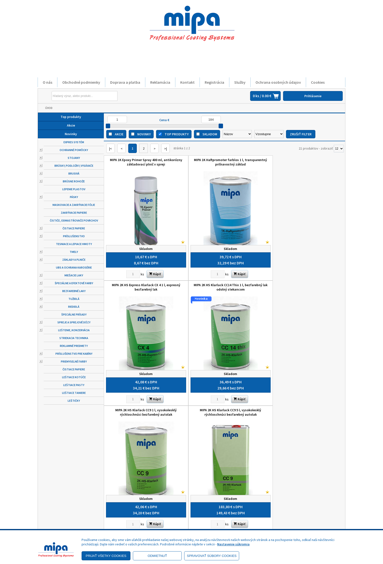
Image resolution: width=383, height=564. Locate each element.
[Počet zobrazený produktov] (339, 149)
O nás (47, 82)
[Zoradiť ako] (269, 134)
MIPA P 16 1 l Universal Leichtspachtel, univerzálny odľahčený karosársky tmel (315, 366)
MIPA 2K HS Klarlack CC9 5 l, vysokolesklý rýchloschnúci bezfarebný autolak (194, 265)
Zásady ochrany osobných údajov (72, 507)
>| (165, 148)
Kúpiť (143, 250)
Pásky (74, 197)
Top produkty (71, 117)
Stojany (74, 158)
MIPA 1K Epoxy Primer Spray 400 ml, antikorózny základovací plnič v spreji (133, 164)
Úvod (49, 108)
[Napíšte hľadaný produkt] (73, 96)
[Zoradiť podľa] (237, 134)
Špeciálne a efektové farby (74, 283)
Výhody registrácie (61, 528)
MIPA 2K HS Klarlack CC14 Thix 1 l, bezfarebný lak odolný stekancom (315, 162)
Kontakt (187, 82)
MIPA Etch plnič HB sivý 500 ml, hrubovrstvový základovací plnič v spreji (194, 366)
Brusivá (73, 173)
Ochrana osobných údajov (278, 82)
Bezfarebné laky (73, 291)
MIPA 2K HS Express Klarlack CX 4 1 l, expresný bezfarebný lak (255, 162)
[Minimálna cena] (117, 119)
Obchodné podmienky (81, 82)
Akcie (71, 125)
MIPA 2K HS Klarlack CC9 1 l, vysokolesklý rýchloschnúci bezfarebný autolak (134, 265)
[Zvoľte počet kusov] (121, 250)
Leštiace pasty (73, 385)
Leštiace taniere (74, 393)
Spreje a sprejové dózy (73, 322)
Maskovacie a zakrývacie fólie (74, 205)
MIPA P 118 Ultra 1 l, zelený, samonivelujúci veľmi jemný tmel (255, 363)
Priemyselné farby (74, 361)
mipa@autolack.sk (214, 516)
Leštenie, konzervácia (74, 330)
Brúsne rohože (74, 181)
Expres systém (74, 142)
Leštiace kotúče (74, 377)
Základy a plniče (73, 259)
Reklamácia (160, 82)
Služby (239, 82)
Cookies (318, 82)
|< (110, 148)
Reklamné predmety (74, 346)
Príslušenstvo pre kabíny (73, 353)
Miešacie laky (73, 275)
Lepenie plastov (73, 189)
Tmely (74, 252)
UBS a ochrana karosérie (74, 267)
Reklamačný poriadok (63, 514)
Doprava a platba (125, 82)
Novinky (71, 134)
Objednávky (133, 521)
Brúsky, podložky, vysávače (73, 165)
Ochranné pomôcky (74, 150)
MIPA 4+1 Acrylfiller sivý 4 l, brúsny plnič (315, 262)
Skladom (209, 134)
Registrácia (214, 82)
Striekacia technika (73, 338)
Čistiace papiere (74, 228)
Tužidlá (73, 299)
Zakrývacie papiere (74, 212)
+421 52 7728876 (213, 509)
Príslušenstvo (74, 236)
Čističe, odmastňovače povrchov (74, 220)
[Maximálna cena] (211, 119)
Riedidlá (73, 306)
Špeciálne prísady (73, 314)
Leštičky (74, 400)
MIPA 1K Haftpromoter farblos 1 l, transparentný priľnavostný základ (194, 162)
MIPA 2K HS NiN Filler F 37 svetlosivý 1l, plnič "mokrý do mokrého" (255, 262)
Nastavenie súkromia (233, 544)
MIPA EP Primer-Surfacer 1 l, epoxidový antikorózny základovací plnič (134, 366)
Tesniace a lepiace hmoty (74, 244)
